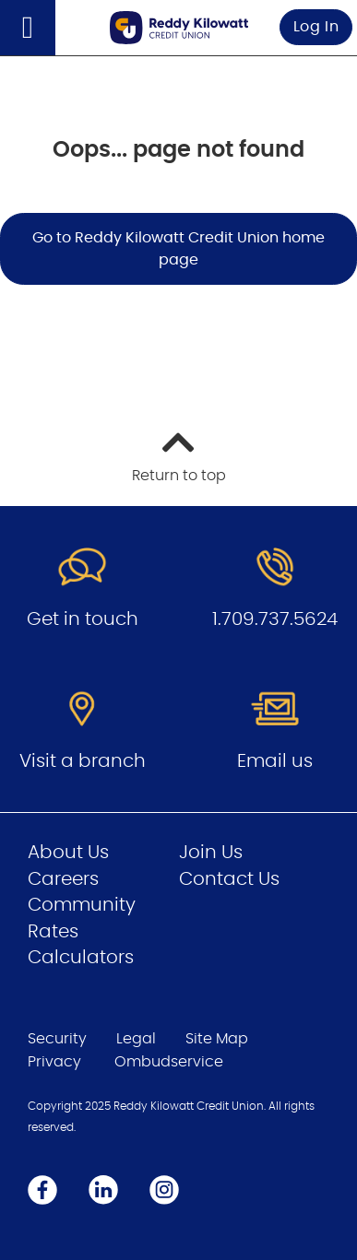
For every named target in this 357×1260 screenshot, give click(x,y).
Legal (136, 1038)
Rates (53, 932)
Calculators (81, 957)
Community (82, 905)
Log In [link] (316, 26)
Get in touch (82, 619)
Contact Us (229, 879)
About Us (68, 852)
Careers (63, 879)
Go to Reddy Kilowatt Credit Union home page (178, 248)
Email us (275, 761)
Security (57, 1038)
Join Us (211, 852)
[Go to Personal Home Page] (179, 27)
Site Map (216, 1038)
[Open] (27, 27)
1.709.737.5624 (275, 619)
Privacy (54, 1061)
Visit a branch (82, 761)
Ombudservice (168, 1061)
